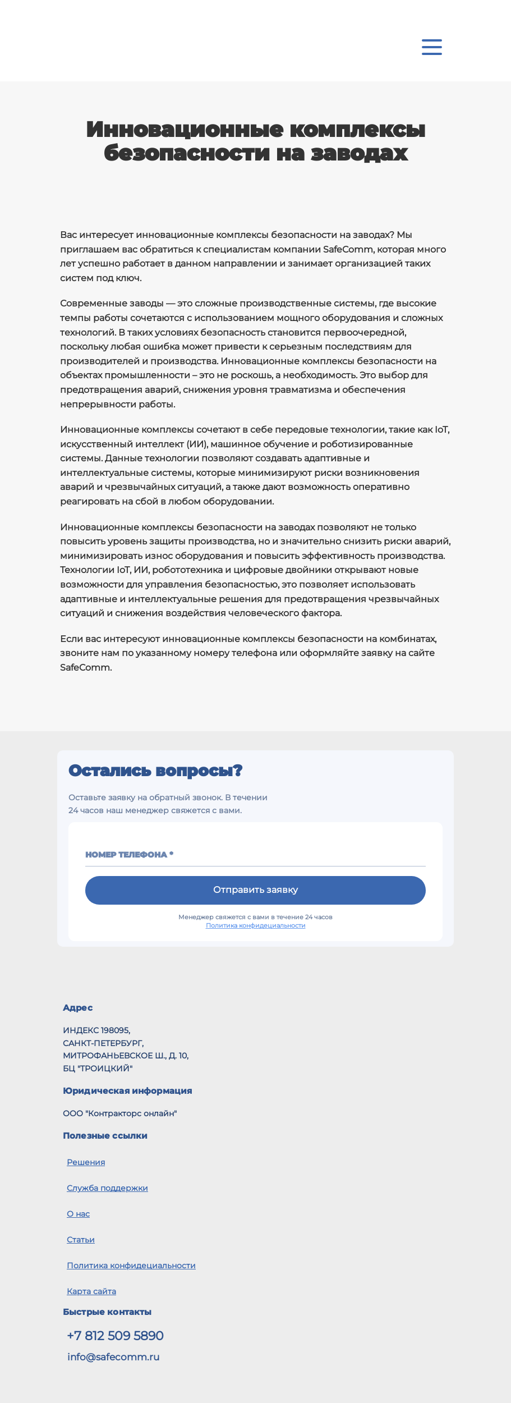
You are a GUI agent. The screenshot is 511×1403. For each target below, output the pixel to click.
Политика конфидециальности (256, 925)
